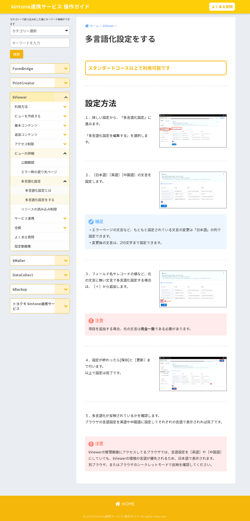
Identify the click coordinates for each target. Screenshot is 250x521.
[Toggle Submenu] (62, 68)
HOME (125, 504)
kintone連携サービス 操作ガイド (50, 6)
